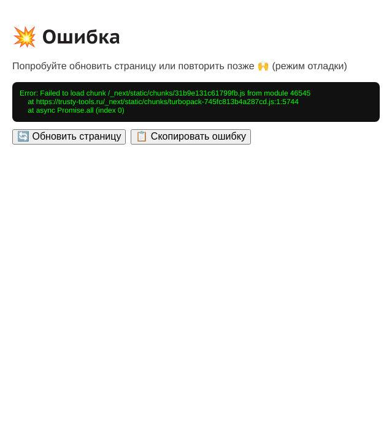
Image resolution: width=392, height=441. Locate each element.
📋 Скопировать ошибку (190, 136)
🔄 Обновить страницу (69, 136)
